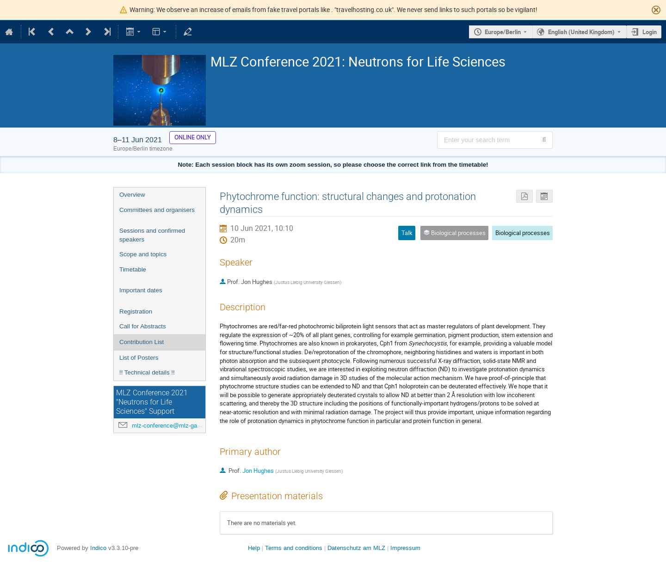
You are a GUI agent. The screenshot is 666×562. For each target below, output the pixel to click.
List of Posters (138, 357)
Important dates (140, 290)
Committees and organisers (157, 209)
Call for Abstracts (142, 326)
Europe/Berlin (503, 32)
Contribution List (141, 341)
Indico (98, 548)
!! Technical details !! (147, 372)
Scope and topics (142, 254)
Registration (135, 311)
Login (649, 32)
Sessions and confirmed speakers (152, 235)
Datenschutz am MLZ (356, 548)
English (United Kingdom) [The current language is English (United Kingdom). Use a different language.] (581, 32)
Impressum (405, 548)
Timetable (132, 269)
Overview (132, 194)
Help (254, 548)
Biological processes (522, 233)
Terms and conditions (293, 548)
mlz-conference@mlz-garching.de (177, 425)
